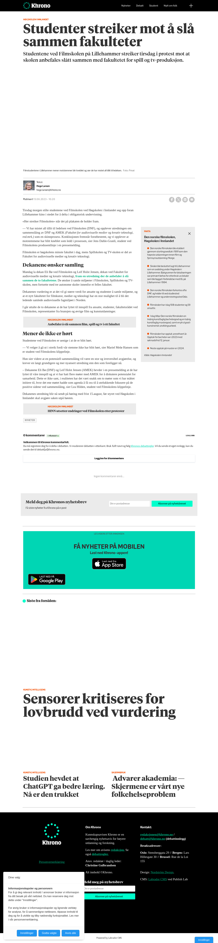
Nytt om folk (170, 7)
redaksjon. (118, 850)
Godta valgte (49, 933)
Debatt (139, 7)
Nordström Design (162, 872)
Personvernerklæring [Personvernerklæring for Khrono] (52, 862)
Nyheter (126, 7)
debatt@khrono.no (152, 838)
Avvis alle (70, 933)
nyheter (30, 420)
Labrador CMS (157, 879)
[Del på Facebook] (171, 199)
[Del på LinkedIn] (185, 199)
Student (153, 7)
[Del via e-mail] (191, 199)
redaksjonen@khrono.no (156, 834)
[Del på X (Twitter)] (178, 199)
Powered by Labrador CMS (109, 938)
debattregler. (100, 854)
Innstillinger (204, 940)
